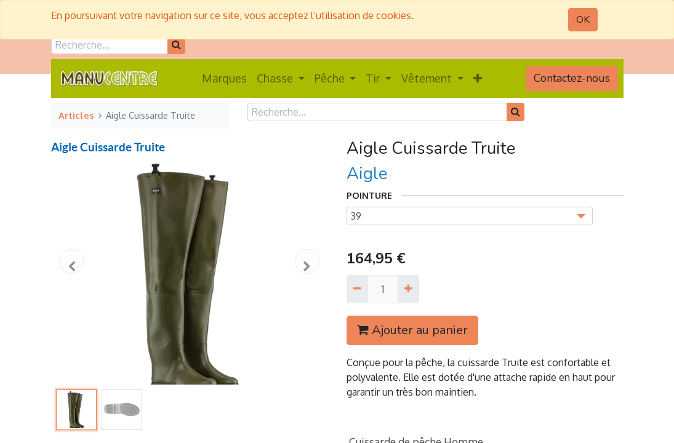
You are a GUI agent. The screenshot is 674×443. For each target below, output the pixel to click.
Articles (76, 115)
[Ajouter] (408, 289)
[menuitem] (224, 78)
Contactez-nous (572, 78)
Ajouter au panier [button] (412, 330)
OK (583, 19)
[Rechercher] (176, 45)
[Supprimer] (357, 289)
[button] (477, 78)
